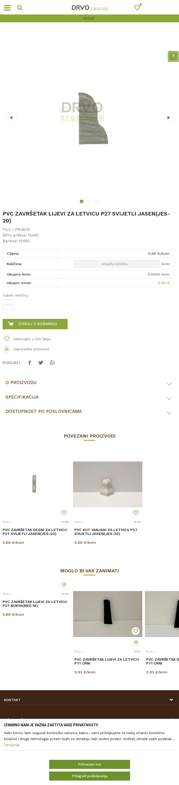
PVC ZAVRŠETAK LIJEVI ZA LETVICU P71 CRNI (106, 661)
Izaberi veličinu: (16, 295)
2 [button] (89, 202)
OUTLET (89, 18)
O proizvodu (20, 382)
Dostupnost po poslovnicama (43, 411)
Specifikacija (22, 397)
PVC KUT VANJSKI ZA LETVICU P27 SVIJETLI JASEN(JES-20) (105, 532)
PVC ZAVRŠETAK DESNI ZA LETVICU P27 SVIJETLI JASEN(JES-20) (35, 532)
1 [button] (82, 202)
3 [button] (97, 202)
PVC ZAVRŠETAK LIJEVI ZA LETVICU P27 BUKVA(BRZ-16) (35, 604)
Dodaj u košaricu (37, 323)
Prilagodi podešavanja (89, 776)
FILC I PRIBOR (16, 229)
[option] (89, 19)
